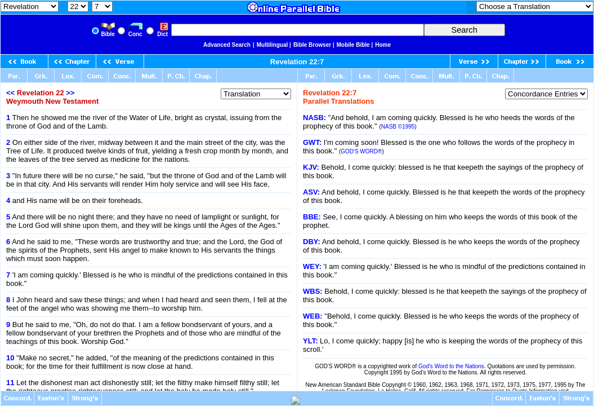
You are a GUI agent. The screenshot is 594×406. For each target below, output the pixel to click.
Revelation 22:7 (297, 62)
